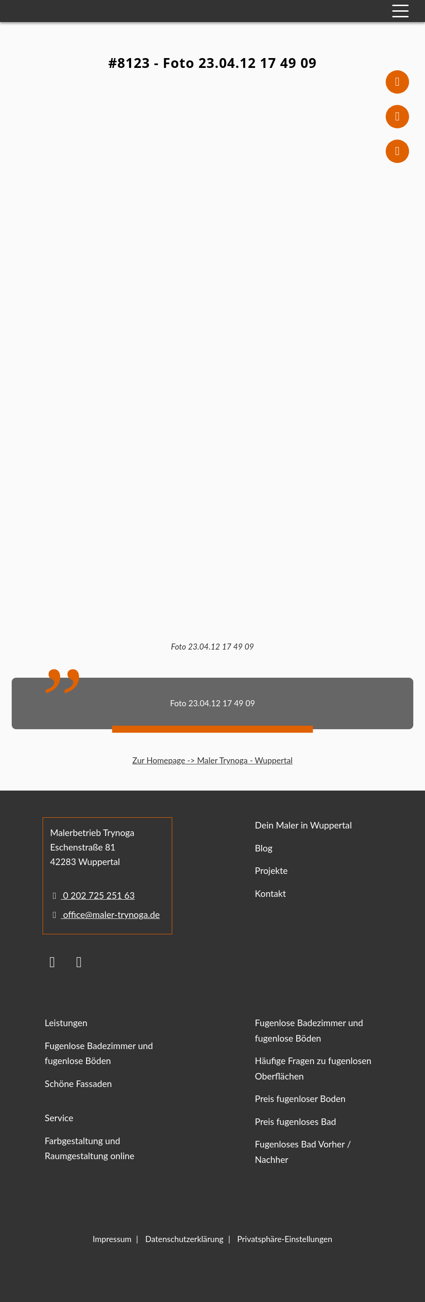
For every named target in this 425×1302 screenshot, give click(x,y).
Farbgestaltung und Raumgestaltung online (90, 1148)
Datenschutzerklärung (184, 1239)
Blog (264, 848)
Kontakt (270, 893)
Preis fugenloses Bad (295, 1121)
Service (59, 1117)
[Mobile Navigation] (400, 11)
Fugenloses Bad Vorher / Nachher (303, 1152)
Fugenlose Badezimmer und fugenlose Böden (99, 1053)
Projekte (271, 870)
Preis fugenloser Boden (300, 1098)
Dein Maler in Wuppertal (303, 825)
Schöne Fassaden (78, 1083)
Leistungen (66, 1022)
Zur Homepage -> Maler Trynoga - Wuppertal (212, 760)
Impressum (112, 1239)
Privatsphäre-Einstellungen (284, 1239)
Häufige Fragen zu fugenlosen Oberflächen (313, 1068)
